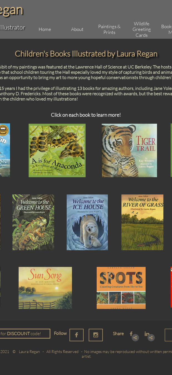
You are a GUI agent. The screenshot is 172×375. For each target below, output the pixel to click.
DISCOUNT (18, 333)
